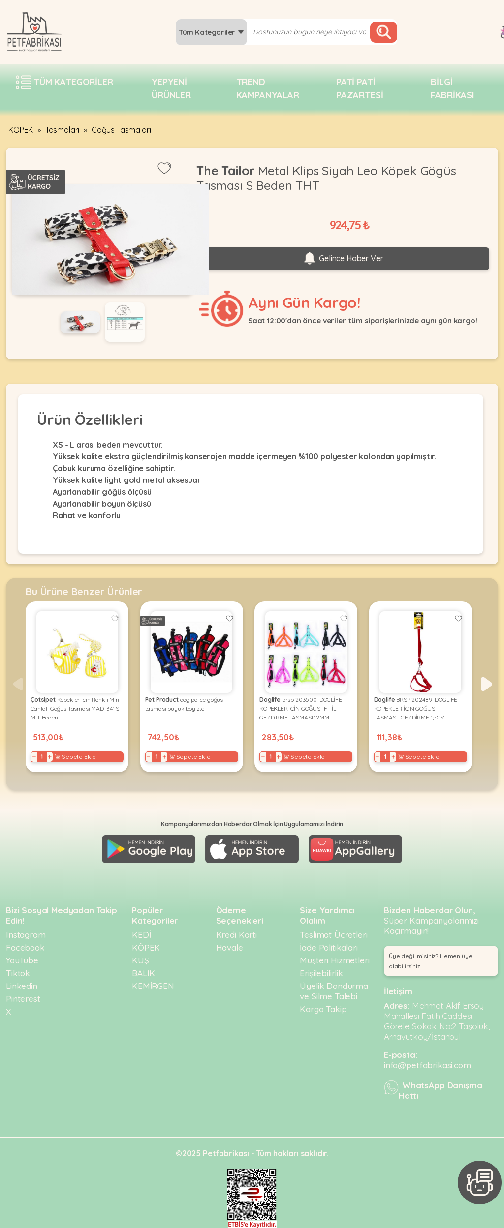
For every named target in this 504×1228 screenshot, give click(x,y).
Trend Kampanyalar (267, 88)
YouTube (22, 960)
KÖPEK (20, 130)
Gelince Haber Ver (342, 258)
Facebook (25, 947)
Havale (229, 947)
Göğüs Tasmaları (121, 130)
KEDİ (141, 934)
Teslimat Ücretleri (333, 934)
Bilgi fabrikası (452, 88)
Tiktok (18, 973)
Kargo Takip (323, 1009)
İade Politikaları (328, 947)
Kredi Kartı (236, 934)
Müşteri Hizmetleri (334, 960)
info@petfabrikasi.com (427, 1065)
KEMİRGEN (153, 986)
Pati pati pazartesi (359, 88)
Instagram (26, 934)
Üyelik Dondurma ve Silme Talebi (334, 991)
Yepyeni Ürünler (171, 88)
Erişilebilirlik (321, 973)
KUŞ (140, 960)
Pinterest (23, 998)
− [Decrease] (34, 756)
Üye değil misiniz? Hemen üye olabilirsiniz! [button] (430, 961)
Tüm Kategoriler (211, 32)
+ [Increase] (50, 756)
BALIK (143, 973)
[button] (486, 684)
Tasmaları (62, 130)
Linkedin (21, 986)
